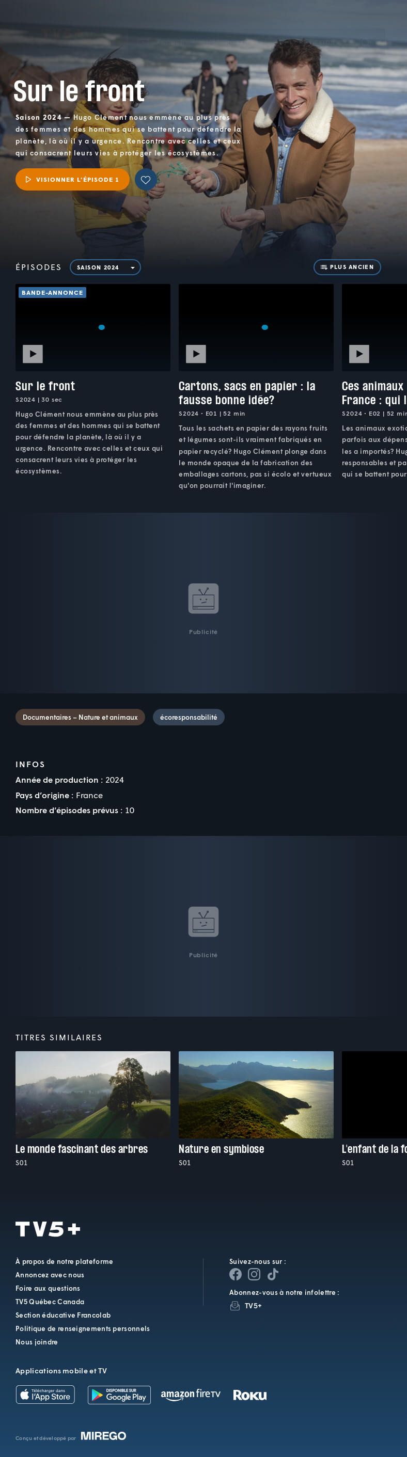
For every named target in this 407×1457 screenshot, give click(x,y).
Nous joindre (36, 1342)
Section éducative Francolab (63, 1315)
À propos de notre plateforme (64, 1261)
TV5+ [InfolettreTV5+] (253, 1305)
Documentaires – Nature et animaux (80, 717)
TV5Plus (62, 28)
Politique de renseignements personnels (82, 1328)
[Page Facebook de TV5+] (235, 1274)
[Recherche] (365, 36)
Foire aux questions (48, 1288)
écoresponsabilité (188, 717)
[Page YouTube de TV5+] (273, 1274)
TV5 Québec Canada (49, 1301)
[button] (231, 36)
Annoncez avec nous (49, 1275)
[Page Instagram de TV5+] (254, 1274)
